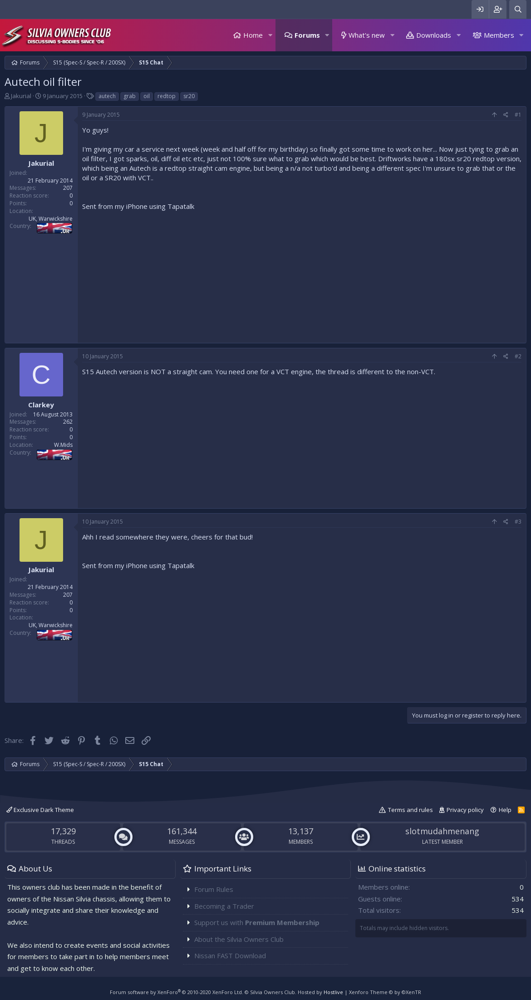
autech (107, 96)
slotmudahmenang (442, 831)
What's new (367, 35)
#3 (518, 521)
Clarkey (41, 404)
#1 (518, 115)
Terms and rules (410, 810)
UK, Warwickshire (51, 219)
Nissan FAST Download (230, 955)
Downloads (433, 35)
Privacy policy (465, 810)
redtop (166, 96)
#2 (518, 356)
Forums (307, 35)
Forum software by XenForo (176, 992)
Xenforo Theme (385, 992)
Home (253, 35)
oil (146, 96)
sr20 (189, 96)
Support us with (257, 922)
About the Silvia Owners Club (239, 939)
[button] (270, 35)
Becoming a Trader (224, 906)
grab (129, 96)
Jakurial (21, 96)
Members (499, 35)
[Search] (517, 9)
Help (505, 810)
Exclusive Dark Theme (40, 810)
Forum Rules (213, 889)
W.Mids (63, 445)
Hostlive (333, 992)
